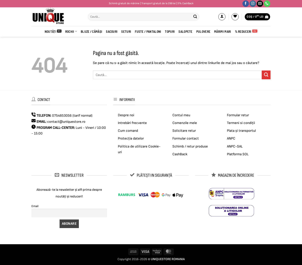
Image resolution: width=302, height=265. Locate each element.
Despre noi (126, 115)
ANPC (231, 138)
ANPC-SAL (235, 146)
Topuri (170, 31)
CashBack (179, 154)
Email (34, 206)
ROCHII (71, 31)
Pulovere (203, 31)
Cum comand (128, 131)
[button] (221, 16)
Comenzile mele (184, 123)
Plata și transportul (241, 131)
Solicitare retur (184, 131)
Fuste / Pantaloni (148, 31)
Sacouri (111, 31)
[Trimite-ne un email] (260, 3)
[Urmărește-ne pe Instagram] (253, 3)
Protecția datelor (131, 138)
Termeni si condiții (241, 123)
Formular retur (238, 115)
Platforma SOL (238, 154)
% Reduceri (243, 31)
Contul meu (181, 115)
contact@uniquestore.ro (66, 122)
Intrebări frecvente (132, 123)
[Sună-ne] (267, 3)
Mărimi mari (222, 31)
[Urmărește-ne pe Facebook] (245, 3)
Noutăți (50, 31)
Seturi (126, 31)
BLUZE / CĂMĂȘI (91, 31)
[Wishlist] (235, 16)
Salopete (185, 31)
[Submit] (195, 17)
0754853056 (62, 116)
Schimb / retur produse (190, 146)
